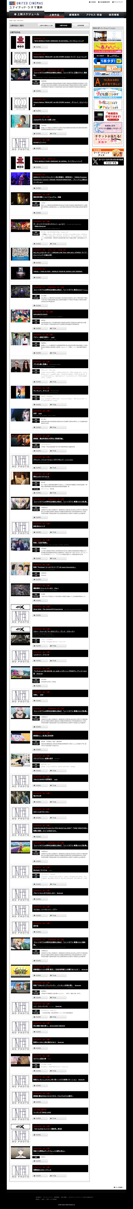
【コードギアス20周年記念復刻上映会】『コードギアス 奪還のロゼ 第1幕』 (60, 502)
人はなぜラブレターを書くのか (44, 119)
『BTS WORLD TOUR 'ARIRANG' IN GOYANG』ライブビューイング (58, 41)
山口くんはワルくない (41, 812)
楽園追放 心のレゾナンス (42, 1170)
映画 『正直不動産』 (40, 543)
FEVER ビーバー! (39, 142)
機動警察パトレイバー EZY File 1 (46, 588)
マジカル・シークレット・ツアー (45, 909)
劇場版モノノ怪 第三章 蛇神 (43, 736)
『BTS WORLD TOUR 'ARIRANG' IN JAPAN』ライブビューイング (57, 161)
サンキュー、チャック (41, 390)
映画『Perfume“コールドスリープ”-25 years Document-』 (54, 567)
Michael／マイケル (40, 870)
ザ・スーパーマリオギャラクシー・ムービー (49, 224)
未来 (35, 413)
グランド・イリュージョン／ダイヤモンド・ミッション (53, 459)
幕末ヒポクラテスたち (41, 476)
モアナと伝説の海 (39, 1058)
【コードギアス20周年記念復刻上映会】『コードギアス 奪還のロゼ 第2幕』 (60, 711)
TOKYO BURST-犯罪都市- (42, 779)
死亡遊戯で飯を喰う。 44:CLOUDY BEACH (49, 1026)
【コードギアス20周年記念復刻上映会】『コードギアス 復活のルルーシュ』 (60, 290)
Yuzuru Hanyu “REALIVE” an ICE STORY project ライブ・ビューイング (60, 57)
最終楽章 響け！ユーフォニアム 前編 (47, 197)
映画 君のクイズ (39, 526)
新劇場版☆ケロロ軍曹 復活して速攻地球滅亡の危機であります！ (56, 969)
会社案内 (38, 1197)
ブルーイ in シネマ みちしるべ (44, 893)
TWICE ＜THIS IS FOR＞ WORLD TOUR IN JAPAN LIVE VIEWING (57, 271)
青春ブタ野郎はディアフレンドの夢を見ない (49, 1151)
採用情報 (56, 1197)
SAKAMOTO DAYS (40, 314)
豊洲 (15, 20)
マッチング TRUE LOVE (42, 1112)
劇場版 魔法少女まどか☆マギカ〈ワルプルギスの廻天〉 (53, 1096)
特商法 (38, 1199)
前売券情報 (81, 25)
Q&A (43, 1199)
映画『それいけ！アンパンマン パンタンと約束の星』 (53, 985)
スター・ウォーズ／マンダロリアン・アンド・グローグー (54, 631)
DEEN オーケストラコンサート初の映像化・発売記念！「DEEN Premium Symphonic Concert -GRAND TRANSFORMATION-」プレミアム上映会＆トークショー (60, 179)
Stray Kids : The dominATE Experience (48, 609)
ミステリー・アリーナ (41, 655)
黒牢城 (35, 926)
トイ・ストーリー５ (40, 1006)
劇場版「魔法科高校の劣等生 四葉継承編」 (48, 438)
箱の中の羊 (37, 796)
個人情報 (63, 1197)
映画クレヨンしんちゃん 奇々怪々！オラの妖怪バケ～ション (55, 1079)
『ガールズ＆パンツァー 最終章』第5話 (47, 1129)
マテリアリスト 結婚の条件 (43, 758)
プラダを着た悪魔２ (40, 364)
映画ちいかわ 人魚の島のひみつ (44, 1042)
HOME (10, 20)
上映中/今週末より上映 (46, 25)
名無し (35, 695)
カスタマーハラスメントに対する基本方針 (81, 1197)
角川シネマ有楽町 (52, 1199)
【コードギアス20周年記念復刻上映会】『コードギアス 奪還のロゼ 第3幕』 (60, 845)
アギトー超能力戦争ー (41, 337)
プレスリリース (47, 1197)
